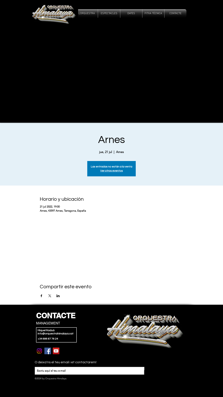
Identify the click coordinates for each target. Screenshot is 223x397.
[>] (150, 374)
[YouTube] (56, 351)
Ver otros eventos (111, 170)
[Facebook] (47, 351)
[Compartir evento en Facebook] (41, 295)
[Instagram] (39, 351)
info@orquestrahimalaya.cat (55, 333)
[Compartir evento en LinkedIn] (58, 295)
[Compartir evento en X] (49, 295)
